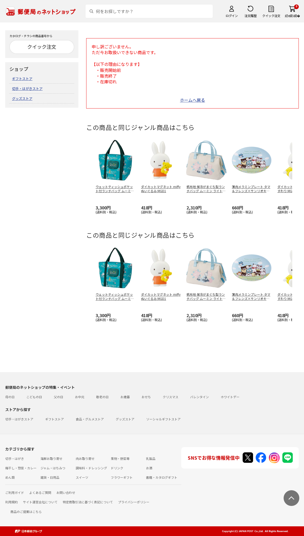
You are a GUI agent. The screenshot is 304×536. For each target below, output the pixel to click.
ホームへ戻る (192, 100)
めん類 (10, 477)
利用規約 (11, 502)
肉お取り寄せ (85, 458)
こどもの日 (34, 397)
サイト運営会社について (40, 502)
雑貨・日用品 (49, 477)
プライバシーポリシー (133, 502)
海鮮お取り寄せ (51, 458)
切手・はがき (14, 458)
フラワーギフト (122, 477)
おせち (146, 397)
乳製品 (150, 458)
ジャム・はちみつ (52, 468)
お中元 (79, 397)
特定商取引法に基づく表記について (88, 502)
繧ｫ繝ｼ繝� (292, 15)
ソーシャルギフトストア (163, 419)
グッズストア (22, 98)
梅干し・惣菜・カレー (21, 468)
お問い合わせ (65, 492)
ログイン (232, 15)
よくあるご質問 (40, 492)
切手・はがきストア (27, 88)
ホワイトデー (230, 397)
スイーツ (82, 477)
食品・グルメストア (90, 419)
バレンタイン (199, 397)
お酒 (149, 468)
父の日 (58, 397)
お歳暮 (125, 397)
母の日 (10, 397)
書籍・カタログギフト (161, 477)
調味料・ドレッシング (91, 468)
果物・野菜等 (120, 458)
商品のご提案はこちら (26, 511)
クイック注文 (271, 15)
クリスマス (170, 397)
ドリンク (117, 468)
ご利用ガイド (14, 492)
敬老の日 (102, 397)
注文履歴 (250, 15)
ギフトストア (22, 78)
